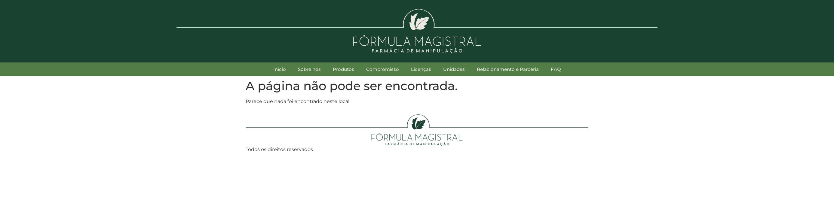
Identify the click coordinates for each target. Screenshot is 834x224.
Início (279, 69)
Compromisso (382, 69)
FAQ (556, 69)
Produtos (343, 69)
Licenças (421, 69)
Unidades (454, 69)
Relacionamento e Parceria (508, 69)
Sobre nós (309, 69)
